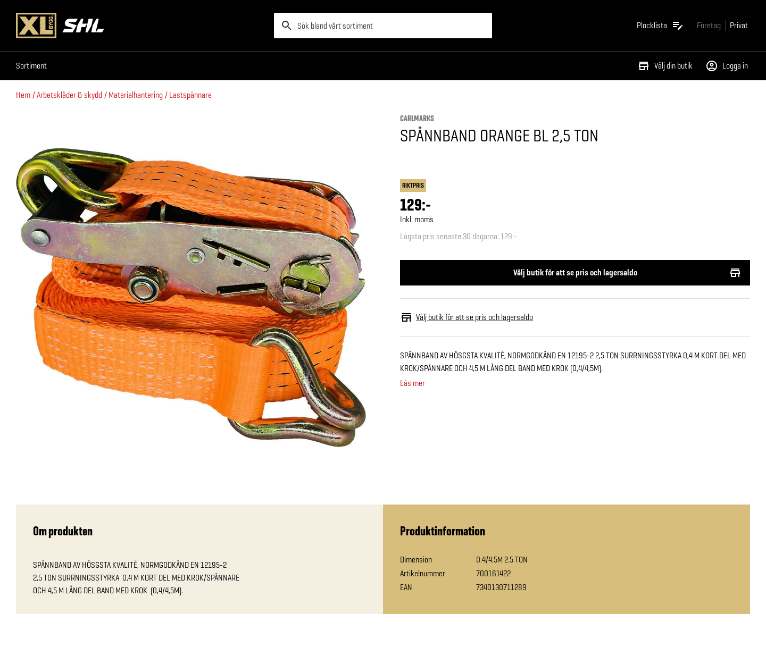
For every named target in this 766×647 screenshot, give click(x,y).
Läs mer (412, 383)
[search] (383, 25)
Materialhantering (136, 94)
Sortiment (31, 65)
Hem (23, 94)
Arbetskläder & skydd (69, 94)
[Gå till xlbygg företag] (709, 25)
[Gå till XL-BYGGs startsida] (140, 25)
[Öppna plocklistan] (660, 25)
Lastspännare (190, 94)
